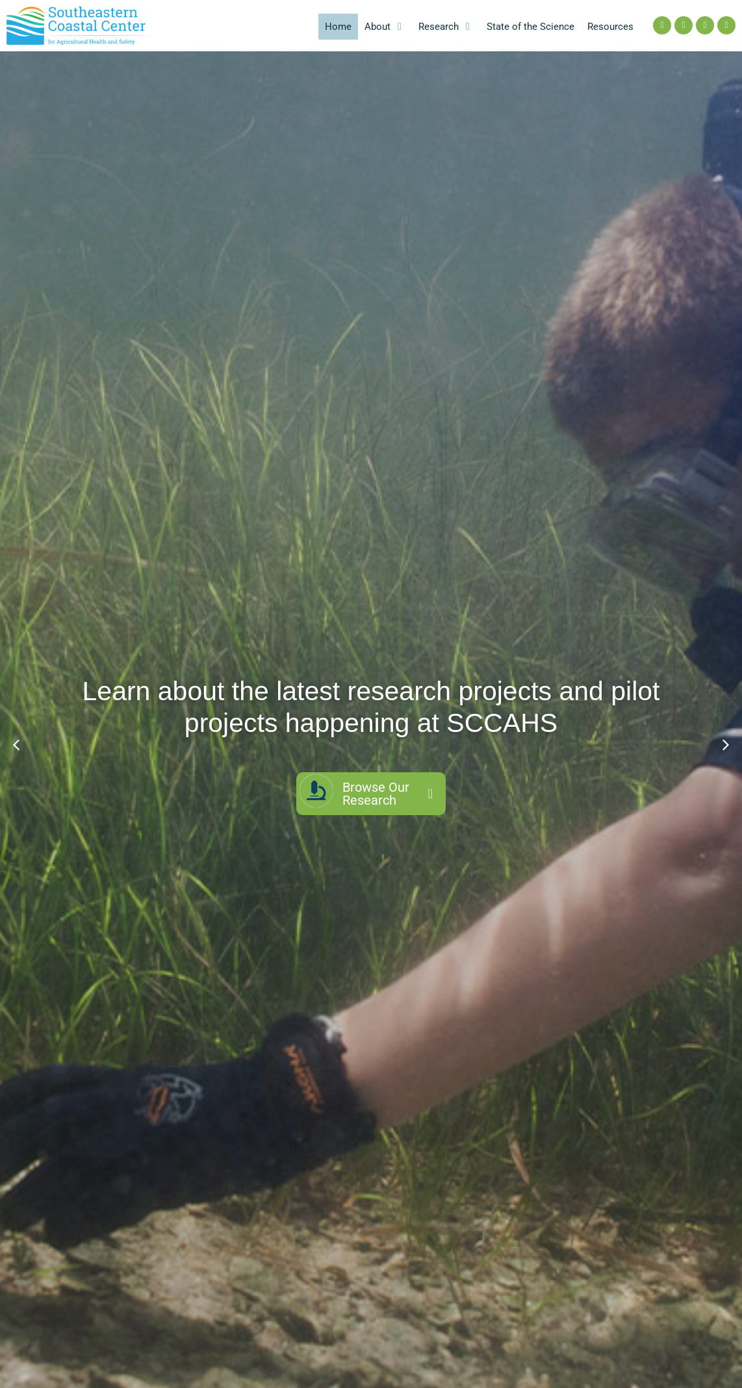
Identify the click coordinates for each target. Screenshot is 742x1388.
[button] (385, 27)
